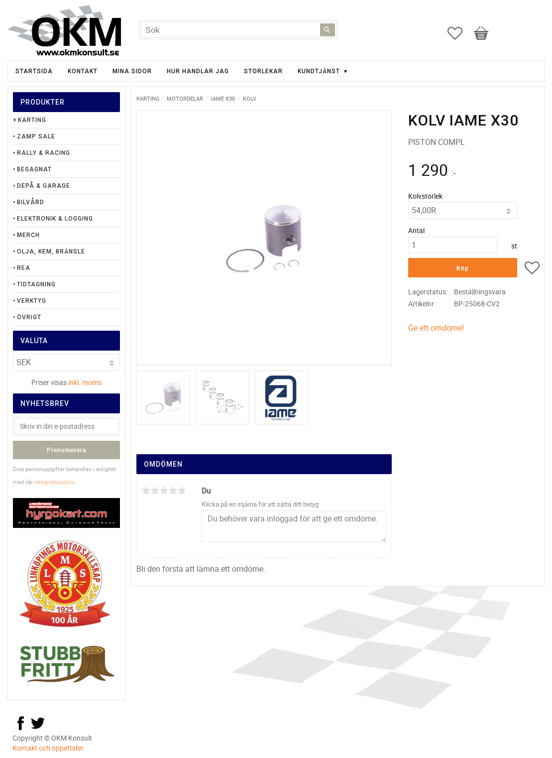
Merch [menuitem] (28, 235)
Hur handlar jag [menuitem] (198, 71)
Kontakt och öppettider (48, 748)
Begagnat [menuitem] (34, 169)
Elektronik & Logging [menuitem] (55, 218)
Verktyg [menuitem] (31, 300)
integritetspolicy (54, 482)
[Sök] (327, 29)
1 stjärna (146, 490)
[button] (459, 33)
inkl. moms (85, 382)
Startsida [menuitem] (34, 71)
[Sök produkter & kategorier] (238, 30)
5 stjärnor (182, 490)
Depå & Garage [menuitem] (43, 185)
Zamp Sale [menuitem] (36, 136)
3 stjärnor (164, 490)
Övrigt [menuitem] (29, 317)
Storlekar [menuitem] (263, 71)
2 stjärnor (155, 490)
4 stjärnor (173, 490)
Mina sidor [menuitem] (132, 71)
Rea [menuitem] (23, 267)
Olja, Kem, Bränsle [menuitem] (51, 251)
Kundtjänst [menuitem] (319, 71)
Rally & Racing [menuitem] (43, 152)
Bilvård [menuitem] (30, 202)
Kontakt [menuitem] (83, 71)
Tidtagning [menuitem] (36, 284)
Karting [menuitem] (32, 120)
